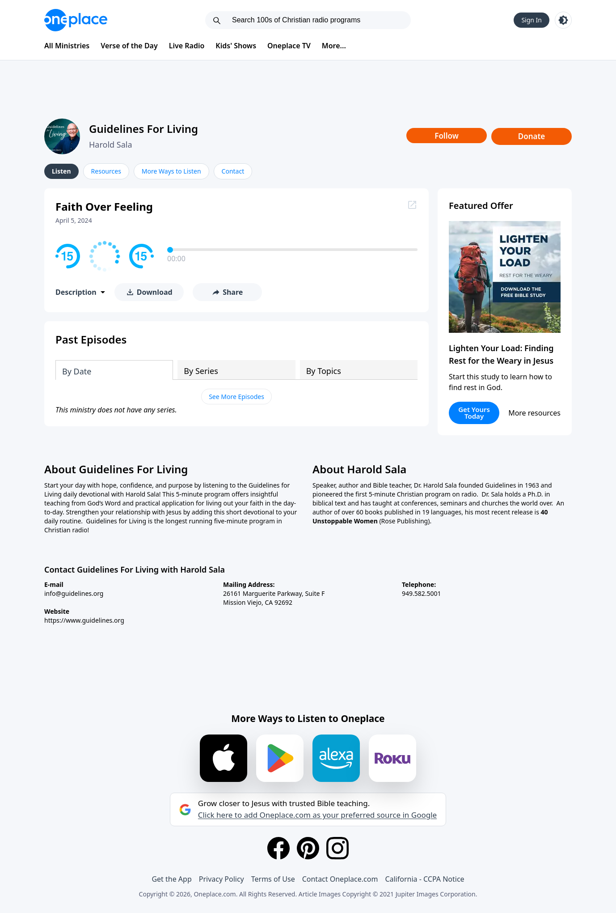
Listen (61, 171)
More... (334, 46)
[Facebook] (278, 848)
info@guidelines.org (73, 593)
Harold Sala (110, 144)
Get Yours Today (474, 412)
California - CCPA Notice (424, 879)
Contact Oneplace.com (340, 879)
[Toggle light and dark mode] (563, 20)
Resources (106, 171)
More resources (534, 413)
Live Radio (187, 46)
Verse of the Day (129, 46)
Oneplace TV (289, 46)
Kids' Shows (235, 46)
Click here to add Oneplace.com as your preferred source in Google (317, 815)
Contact (233, 171)
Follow (447, 136)
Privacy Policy (221, 879)
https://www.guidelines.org (84, 620)
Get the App (171, 879)
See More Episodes (236, 396)
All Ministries (66, 46)
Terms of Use (273, 879)
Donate (531, 136)
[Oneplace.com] (75, 20)
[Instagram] (337, 848)
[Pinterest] (308, 848)
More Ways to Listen (171, 171)
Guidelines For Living (143, 128)
